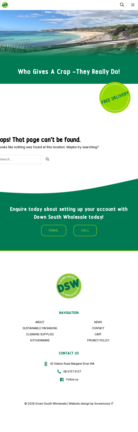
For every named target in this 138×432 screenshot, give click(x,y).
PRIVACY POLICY (98, 340)
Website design (79, 403)
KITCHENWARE (40, 340)
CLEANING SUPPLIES (40, 334)
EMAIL (54, 230)
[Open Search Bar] (122, 5)
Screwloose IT (104, 403)
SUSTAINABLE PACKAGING (40, 328)
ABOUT (39, 322)
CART (98, 334)
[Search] (47, 159)
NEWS (98, 322)
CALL (85, 230)
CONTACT (98, 328)
